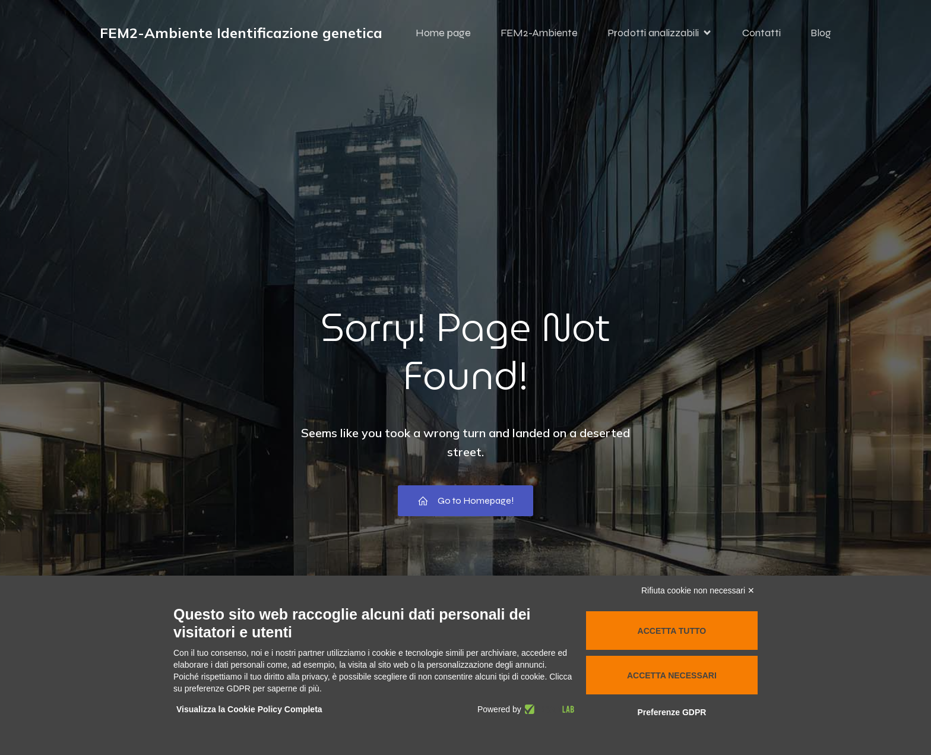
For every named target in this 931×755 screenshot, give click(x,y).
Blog (820, 32)
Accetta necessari (672, 675)
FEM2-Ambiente (539, 32)
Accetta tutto (672, 631)
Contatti (761, 32)
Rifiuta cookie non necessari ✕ (698, 590)
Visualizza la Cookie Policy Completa (249, 709)
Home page (443, 32)
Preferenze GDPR (671, 712)
